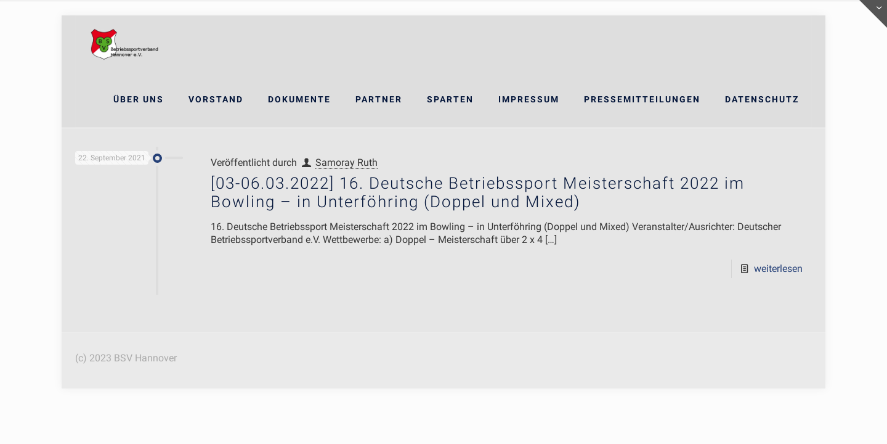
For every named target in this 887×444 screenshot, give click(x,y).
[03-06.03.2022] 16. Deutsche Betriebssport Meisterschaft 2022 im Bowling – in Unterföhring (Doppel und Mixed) (478, 192)
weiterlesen (778, 268)
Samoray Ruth (346, 162)
